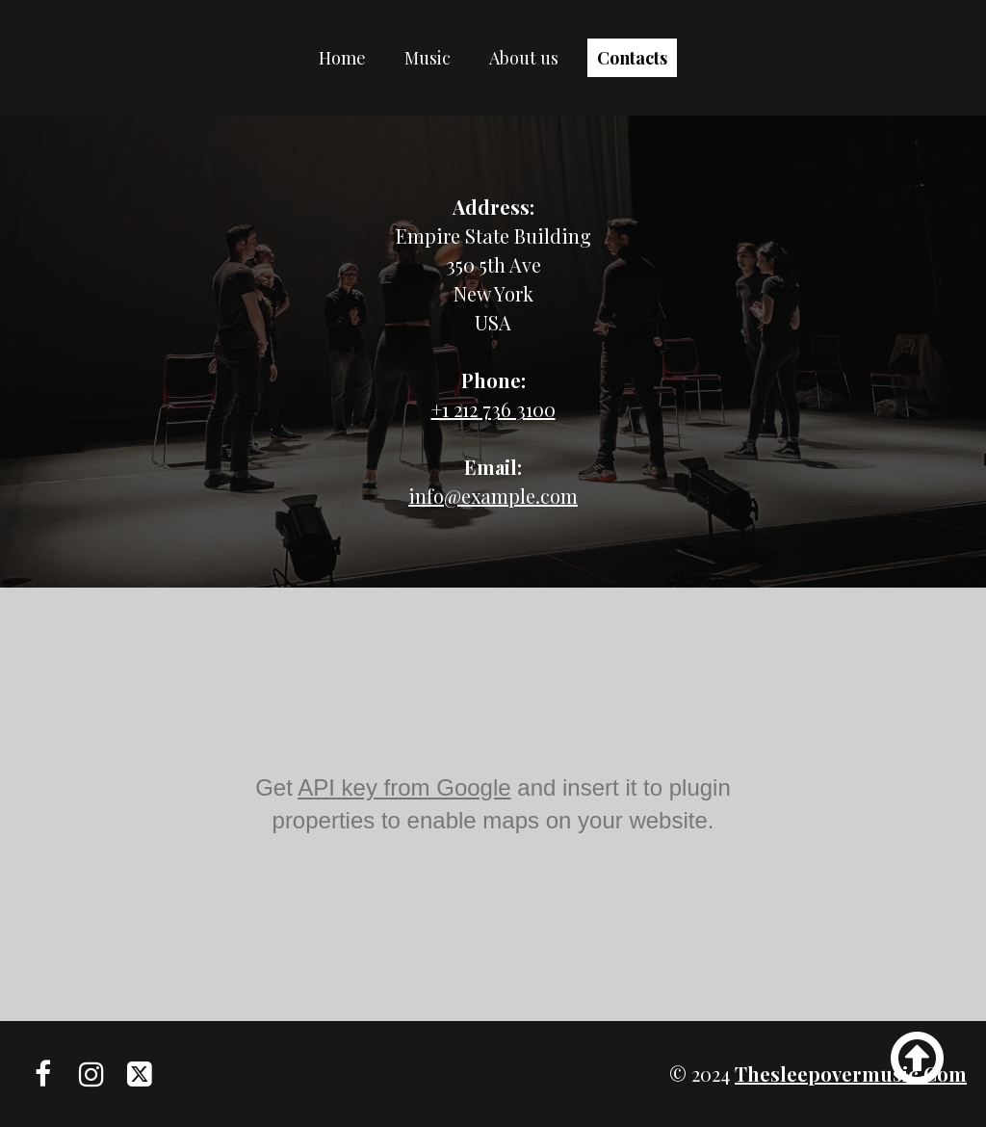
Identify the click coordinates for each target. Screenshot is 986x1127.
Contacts (632, 57)
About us (523, 57)
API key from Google (404, 787)
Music (427, 57)
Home (342, 57)
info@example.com (493, 496)
